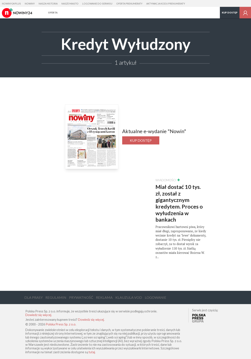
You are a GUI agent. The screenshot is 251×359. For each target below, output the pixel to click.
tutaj (92, 352)
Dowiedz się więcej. (38, 315)
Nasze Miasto (69, 3)
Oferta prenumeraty (129, 3)
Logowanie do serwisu (97, 3)
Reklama (104, 297)
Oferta (53, 12)
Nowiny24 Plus (11, 3)
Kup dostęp (230, 12)
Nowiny (30, 3)
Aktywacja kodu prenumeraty (165, 3)
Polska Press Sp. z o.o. (61, 324)
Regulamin (55, 297)
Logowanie (155, 297)
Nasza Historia (48, 3)
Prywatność (81, 297)
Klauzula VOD (128, 297)
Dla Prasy (33, 297)
